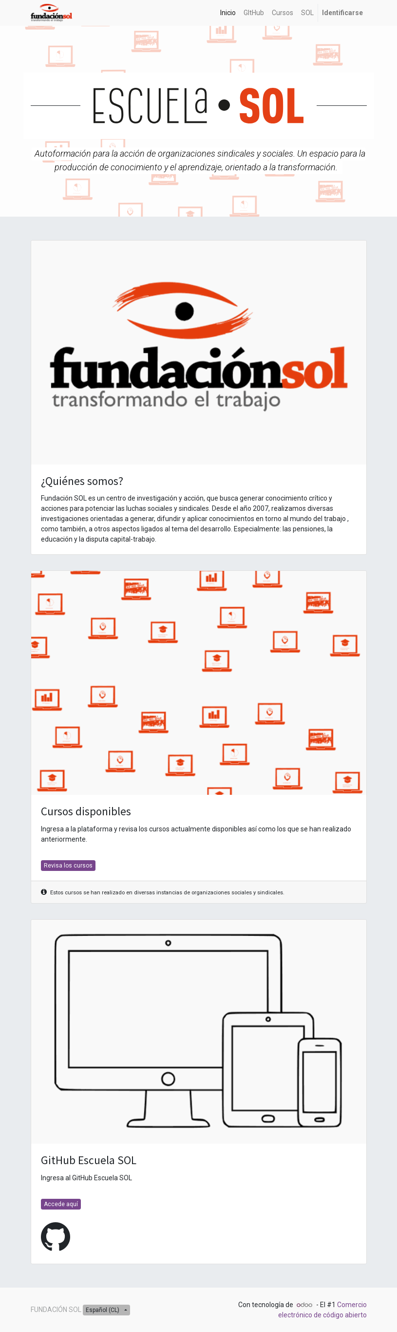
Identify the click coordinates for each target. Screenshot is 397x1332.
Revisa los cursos (68, 865)
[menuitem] (228, 13)
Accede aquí (61, 1204)
